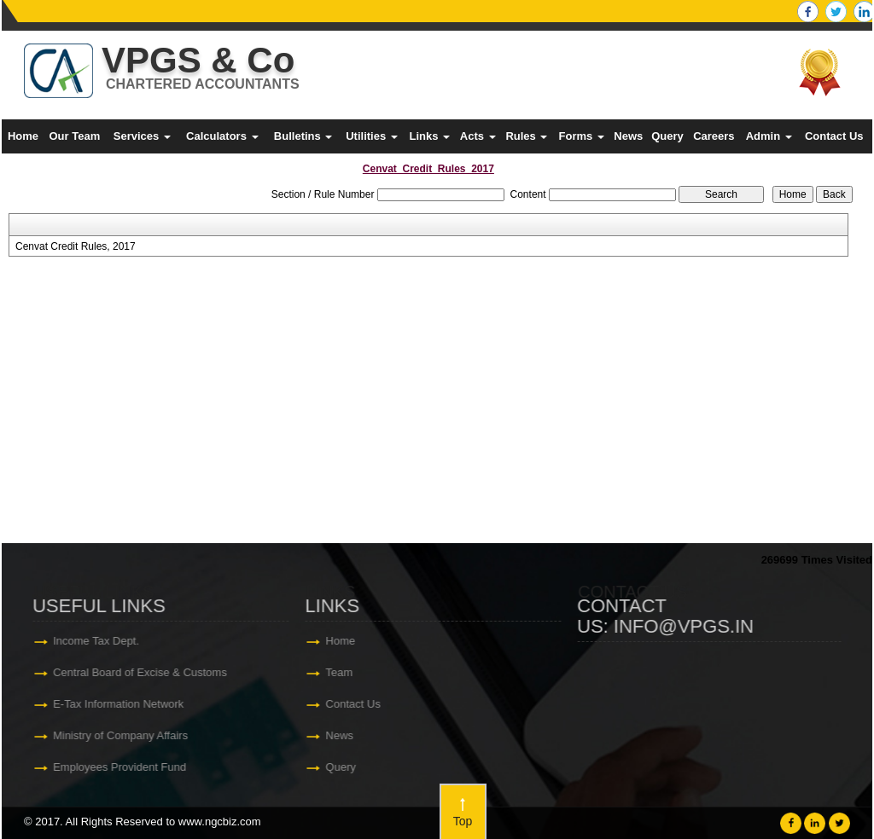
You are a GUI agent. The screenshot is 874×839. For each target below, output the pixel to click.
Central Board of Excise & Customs (142, 672)
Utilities (372, 136)
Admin (769, 136)
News (628, 136)
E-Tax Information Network (120, 703)
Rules (526, 136)
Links (429, 136)
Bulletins (303, 136)
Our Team (74, 136)
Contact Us (834, 136)
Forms (581, 136)
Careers (713, 136)
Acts (478, 136)
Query (667, 136)
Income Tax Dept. (98, 640)
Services (142, 136)
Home (23, 136)
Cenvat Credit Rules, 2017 (75, 246)
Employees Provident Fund (121, 767)
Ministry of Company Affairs (122, 735)
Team (341, 672)
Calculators (222, 136)
